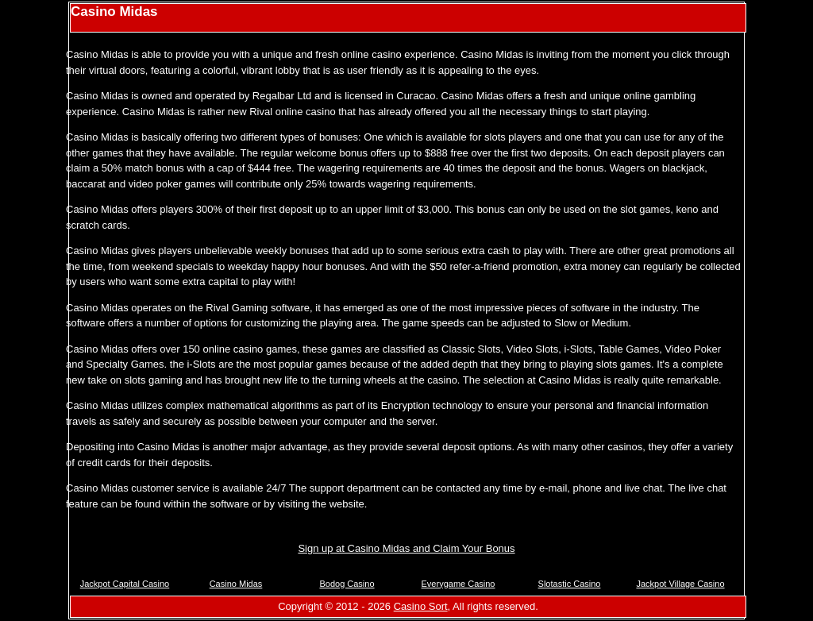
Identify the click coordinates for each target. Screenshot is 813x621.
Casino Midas (236, 583)
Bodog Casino (346, 583)
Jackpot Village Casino (680, 583)
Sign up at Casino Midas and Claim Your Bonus (406, 548)
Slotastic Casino (569, 583)
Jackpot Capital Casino (125, 583)
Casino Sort (421, 606)
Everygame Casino (458, 583)
